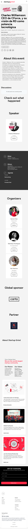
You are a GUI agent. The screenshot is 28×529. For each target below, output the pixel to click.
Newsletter (17, 506)
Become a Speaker (18, 501)
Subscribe (13, 483)
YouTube (16, 508)
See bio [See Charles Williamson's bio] (14, 138)
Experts (3, 500)
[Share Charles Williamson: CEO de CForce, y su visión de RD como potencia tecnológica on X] (5, 50)
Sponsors (3, 502)
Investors (3, 499)
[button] (26, 1)
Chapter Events (17, 500)
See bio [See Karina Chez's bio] (14, 225)
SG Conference (17, 499)
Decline (14, 524)
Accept (14, 522)
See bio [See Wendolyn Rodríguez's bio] (14, 250)
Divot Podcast (17, 509)
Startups (3, 501)
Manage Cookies (14, 526)
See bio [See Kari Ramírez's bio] (14, 274)
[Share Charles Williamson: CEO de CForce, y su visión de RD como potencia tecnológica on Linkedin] (8, 50)
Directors (3, 503)
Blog (15, 507)
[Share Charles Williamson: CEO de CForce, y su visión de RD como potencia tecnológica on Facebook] (2, 50)
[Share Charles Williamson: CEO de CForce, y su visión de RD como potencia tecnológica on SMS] (13, 50)
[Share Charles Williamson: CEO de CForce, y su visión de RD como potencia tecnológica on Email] (10, 50)
